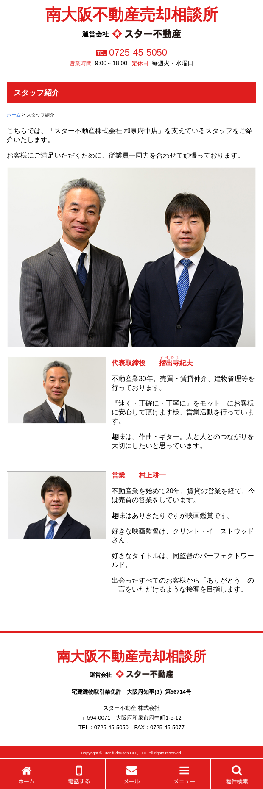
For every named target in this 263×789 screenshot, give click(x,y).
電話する (79, 774)
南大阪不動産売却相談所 (131, 14)
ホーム (14, 114)
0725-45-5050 (138, 52)
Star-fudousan (116, 752)
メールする (132, 774)
